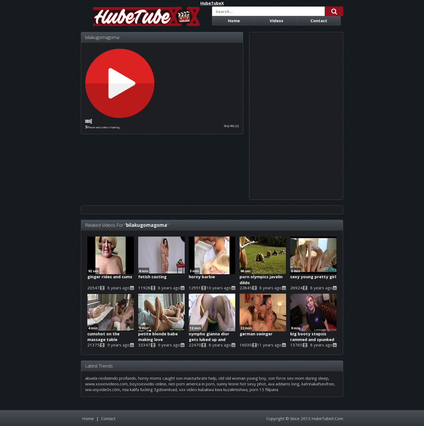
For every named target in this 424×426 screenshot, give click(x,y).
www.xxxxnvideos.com (106, 383)
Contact (318, 20)
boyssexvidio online (148, 383)
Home (234, 20)
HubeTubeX (212, 3)
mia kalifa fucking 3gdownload (149, 389)
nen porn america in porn (191, 383)
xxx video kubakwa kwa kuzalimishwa (213, 389)
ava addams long (283, 383)
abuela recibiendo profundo (110, 378)
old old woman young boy (242, 378)
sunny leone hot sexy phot (241, 383)
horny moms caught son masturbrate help (177, 378)
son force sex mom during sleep (298, 378)
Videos (276, 20)
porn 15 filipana (264, 389)
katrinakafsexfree (318, 383)
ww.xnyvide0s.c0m (102, 389)
